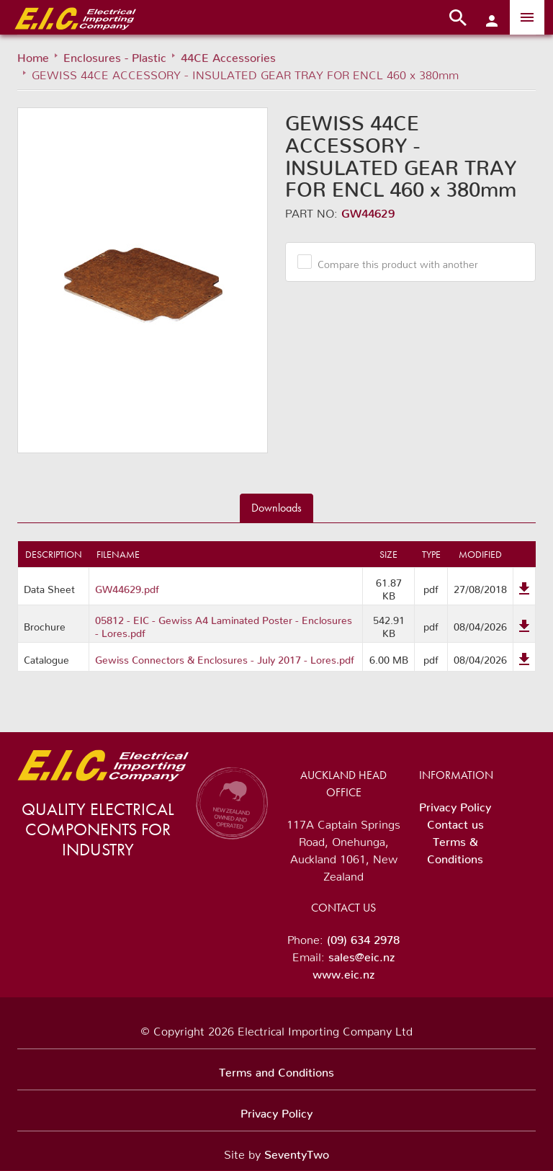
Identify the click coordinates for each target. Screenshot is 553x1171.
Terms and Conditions (276, 1069)
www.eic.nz (343, 971)
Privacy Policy (455, 804)
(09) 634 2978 (363, 936)
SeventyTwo (296, 1151)
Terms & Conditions (455, 847)
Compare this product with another (392, 261)
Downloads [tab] (276, 507)
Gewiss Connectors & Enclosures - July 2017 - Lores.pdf (224, 657)
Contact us (455, 821)
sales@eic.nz (361, 954)
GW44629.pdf (127, 586)
